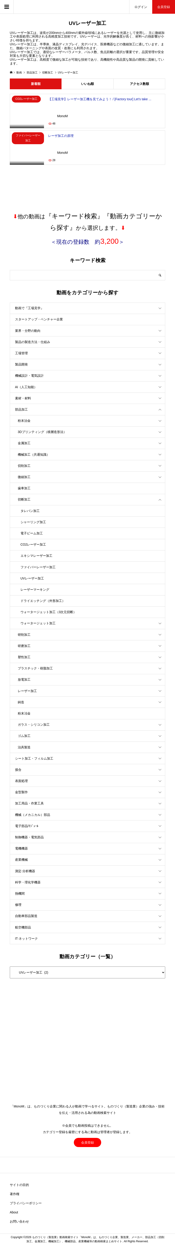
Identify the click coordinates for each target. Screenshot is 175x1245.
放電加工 (24, 679)
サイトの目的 (19, 1185)
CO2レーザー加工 (33, 544)
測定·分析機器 (25, 871)
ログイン (140, 7)
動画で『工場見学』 (29, 308)
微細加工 (24, 477)
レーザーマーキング (35, 589)
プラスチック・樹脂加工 (35, 668)
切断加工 (24, 499)
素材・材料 (23, 398)
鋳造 (21, 702)
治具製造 (24, 747)
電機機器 (21, 848)
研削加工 (24, 634)
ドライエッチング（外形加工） (43, 601)
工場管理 (21, 353)
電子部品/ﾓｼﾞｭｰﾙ (26, 826)
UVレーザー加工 (32, 578)
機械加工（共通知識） (34, 454)
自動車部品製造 (26, 916)
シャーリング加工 (33, 522)
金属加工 (24, 443)
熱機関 (20, 893)
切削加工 (24, 466)
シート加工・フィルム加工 (34, 758)
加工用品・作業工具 (29, 803)
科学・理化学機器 (28, 882)
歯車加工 (24, 488)
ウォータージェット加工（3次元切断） (49, 612)
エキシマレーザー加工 (36, 556)
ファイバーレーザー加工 (38, 567)
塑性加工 (24, 657)
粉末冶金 (24, 713)
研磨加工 (24, 646)
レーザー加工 (27, 691)
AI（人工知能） (26, 387)
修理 (18, 905)
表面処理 (21, 781)
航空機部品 (23, 927)
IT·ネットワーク (26, 938)
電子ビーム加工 (32, 533)
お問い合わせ (19, 1221)
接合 (18, 769)
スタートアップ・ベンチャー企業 (39, 319)
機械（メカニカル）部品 (32, 815)
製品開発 (21, 364)
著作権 (14, 1194)
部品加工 (21, 409)
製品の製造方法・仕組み (32, 342)
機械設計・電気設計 (29, 375)
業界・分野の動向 (28, 331)
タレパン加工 (30, 511)
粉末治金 (24, 420)
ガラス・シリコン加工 (34, 724)
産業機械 (21, 859)
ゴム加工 (24, 736)
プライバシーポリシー (26, 1203)
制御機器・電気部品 (29, 837)
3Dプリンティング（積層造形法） (42, 432)
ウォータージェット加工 (38, 623)
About (14, 1212)
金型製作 (21, 792)
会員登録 (163, 7)
